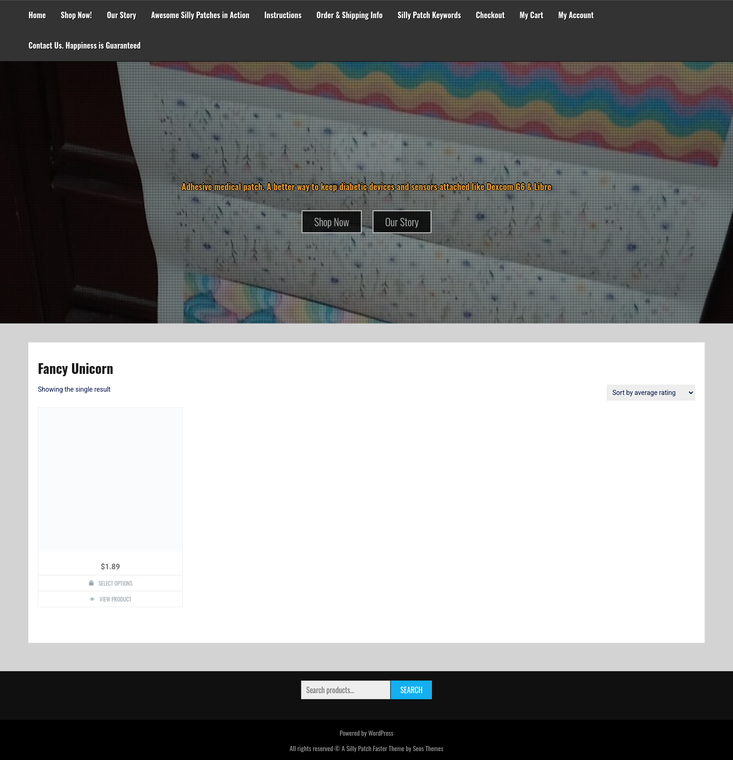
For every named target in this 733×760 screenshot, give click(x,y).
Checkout (490, 15)
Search (411, 689)
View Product (115, 599)
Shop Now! (76, 15)
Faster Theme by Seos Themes (408, 748)
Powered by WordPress (366, 733)
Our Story (122, 15)
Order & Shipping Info (349, 15)
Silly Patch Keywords (429, 15)
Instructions (283, 15)
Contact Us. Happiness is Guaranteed (85, 45)
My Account (576, 15)
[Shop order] (651, 393)
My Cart (532, 15)
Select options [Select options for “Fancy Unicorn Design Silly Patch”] (116, 583)
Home (37, 15)
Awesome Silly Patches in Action (200, 15)
